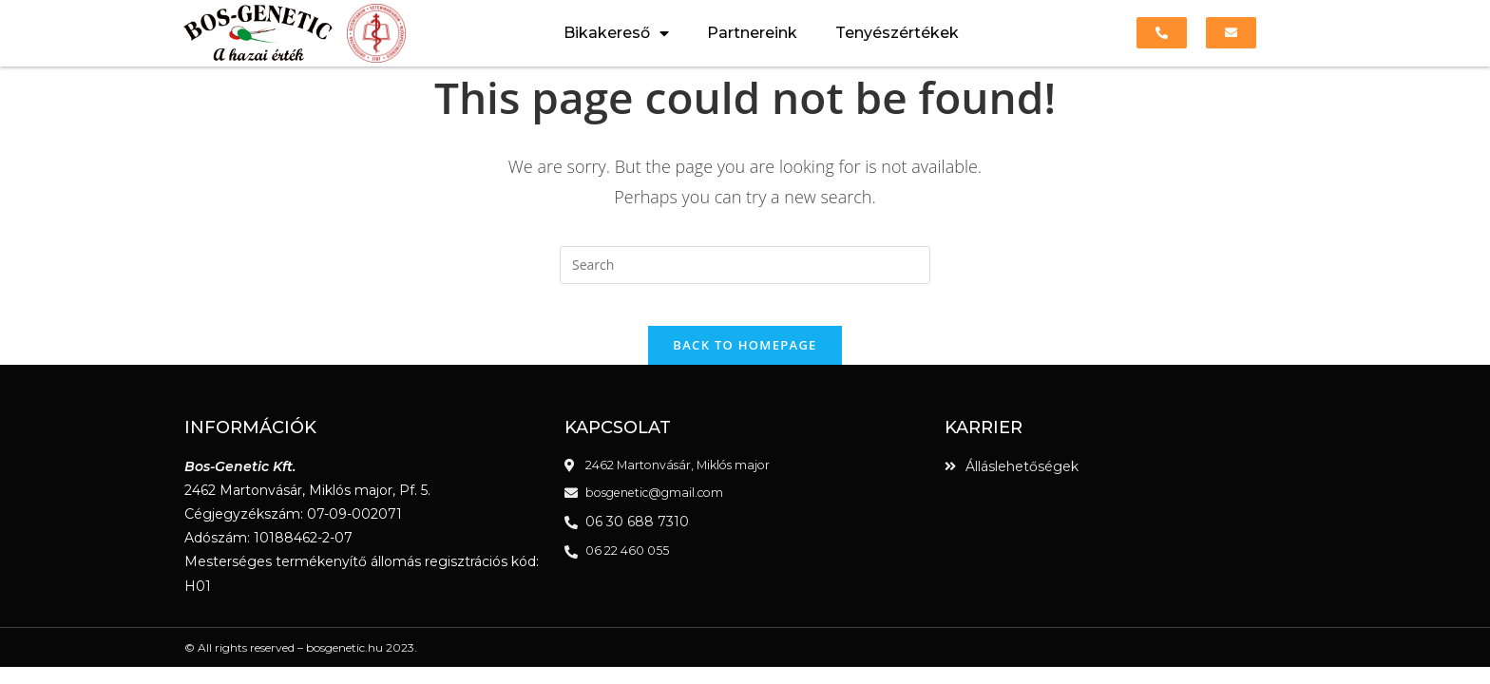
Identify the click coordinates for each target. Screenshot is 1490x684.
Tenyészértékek (897, 33)
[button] (1162, 32)
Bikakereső (616, 33)
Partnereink (752, 33)
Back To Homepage (744, 360)
